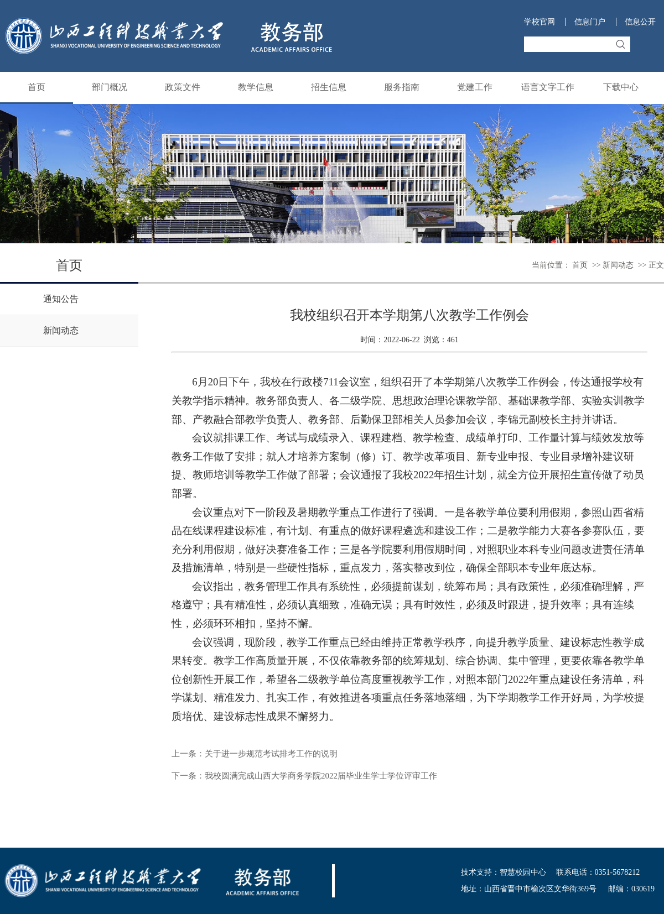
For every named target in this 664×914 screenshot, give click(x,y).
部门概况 (109, 87)
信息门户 (589, 22)
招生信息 (328, 87)
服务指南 (401, 87)
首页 (36, 87)
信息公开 (640, 22)
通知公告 (61, 299)
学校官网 (539, 22)
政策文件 (182, 87)
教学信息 (255, 87)
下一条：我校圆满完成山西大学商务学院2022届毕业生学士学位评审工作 (304, 775)
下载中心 (621, 87)
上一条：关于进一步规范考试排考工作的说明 (255, 753)
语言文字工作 (547, 87)
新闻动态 (618, 265)
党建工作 (474, 87)
